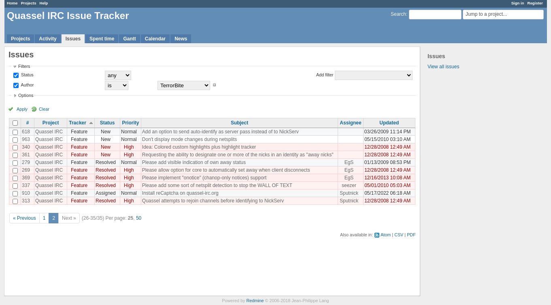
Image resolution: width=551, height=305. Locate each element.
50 (138, 218)
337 (26, 185)
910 (26, 193)
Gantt (129, 39)
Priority (130, 123)
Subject (239, 123)
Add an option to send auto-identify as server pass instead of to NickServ (220, 132)
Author (27, 84)
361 (26, 155)
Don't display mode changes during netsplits (189, 139)
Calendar (155, 39)
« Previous (24, 218)
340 (26, 147)
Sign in (517, 3)
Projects (28, 3)
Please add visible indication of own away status (194, 162)
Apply (22, 109)
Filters (24, 66)
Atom (386, 234)
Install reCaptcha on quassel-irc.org (180, 193)
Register (535, 3)
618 (26, 132)
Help (44, 3)
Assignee (350, 123)
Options (25, 95)
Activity (47, 39)
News (180, 39)
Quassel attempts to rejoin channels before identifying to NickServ (213, 201)
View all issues (443, 66)
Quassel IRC (49, 132)
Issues (73, 39)
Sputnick (349, 193)
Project (51, 123)
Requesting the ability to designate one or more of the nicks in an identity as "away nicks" (238, 155)
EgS (349, 162)
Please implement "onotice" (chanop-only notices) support (204, 178)
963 (26, 139)
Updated (389, 123)
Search (398, 14)
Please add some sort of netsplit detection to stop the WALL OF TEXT (217, 185)
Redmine (255, 300)
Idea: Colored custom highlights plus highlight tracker (199, 147)
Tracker (77, 123)
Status (27, 74)
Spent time (101, 39)
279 (26, 162)
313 (26, 201)
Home (12, 3)
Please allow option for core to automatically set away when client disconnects (226, 170)
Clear (44, 109)
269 (26, 170)
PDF (411, 234)
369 (26, 178)
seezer (349, 185)
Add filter (325, 74)
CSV (398, 234)
